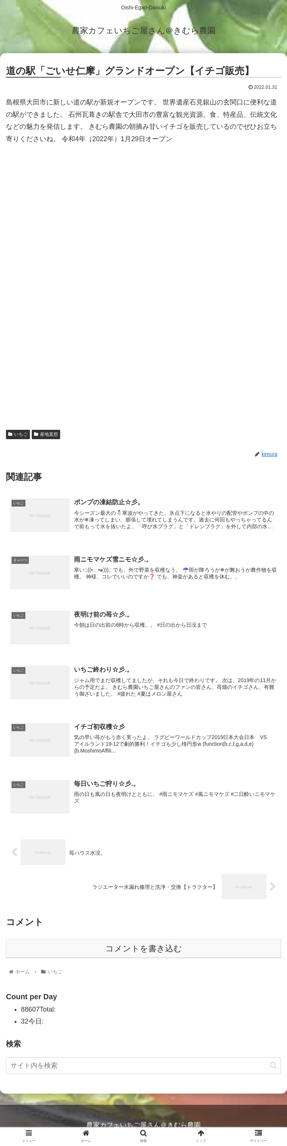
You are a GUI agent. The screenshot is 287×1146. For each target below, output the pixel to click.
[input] (143, 1066)
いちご (18, 434)
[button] (273, 1065)
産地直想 (46, 434)
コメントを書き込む (143, 949)
